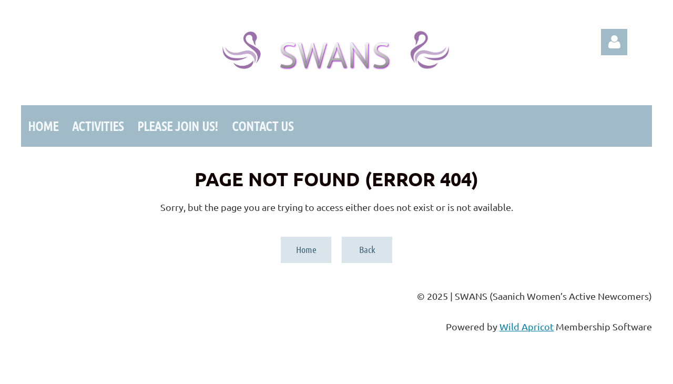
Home (306, 249)
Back (367, 249)
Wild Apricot (526, 326)
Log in (614, 42)
